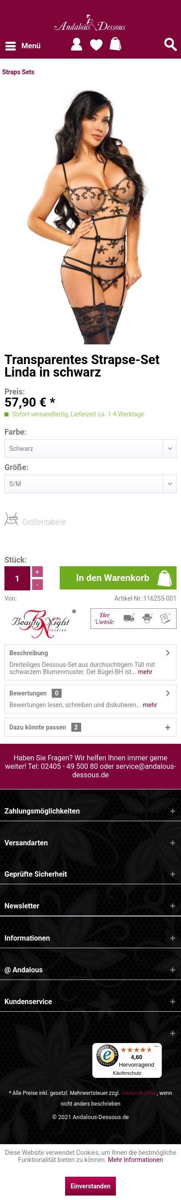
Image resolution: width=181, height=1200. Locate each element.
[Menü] (156, 1048)
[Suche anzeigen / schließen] (170, 44)
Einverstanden (90, 1186)
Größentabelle (25, 522)
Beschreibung (28, 653)
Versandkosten (139, 1093)
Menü (23, 44)
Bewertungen (28, 693)
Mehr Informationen (135, 1159)
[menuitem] (22, 46)
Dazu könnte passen (45, 727)
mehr (144, 671)
